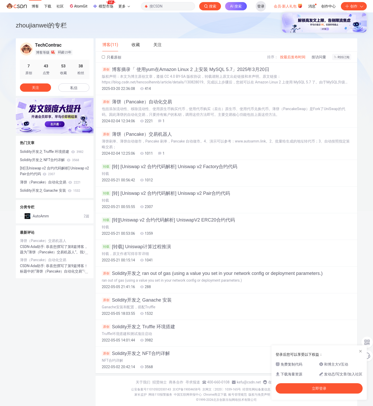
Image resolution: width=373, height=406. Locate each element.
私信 (73, 88)
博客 (35, 6)
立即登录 (319, 388)
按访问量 (319, 57)
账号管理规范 (237, 394)
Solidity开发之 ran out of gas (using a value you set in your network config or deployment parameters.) (212, 273)
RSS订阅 (341, 57)
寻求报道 (192, 382)
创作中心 (328, 6)
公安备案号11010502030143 (151, 389)
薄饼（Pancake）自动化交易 (137, 101)
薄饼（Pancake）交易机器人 (137, 134)
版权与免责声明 (259, 394)
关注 (35, 88)
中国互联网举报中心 (188, 394)
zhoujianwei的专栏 (41, 25)
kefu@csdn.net (249, 382)
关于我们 (143, 382)
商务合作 (176, 382)
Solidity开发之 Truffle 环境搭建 (138, 326)
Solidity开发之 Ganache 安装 (137, 300)
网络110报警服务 (160, 394)
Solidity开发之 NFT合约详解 (136, 353)
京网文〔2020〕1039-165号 (221, 389)
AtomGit (78, 6)
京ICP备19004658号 (187, 389)
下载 (47, 6)
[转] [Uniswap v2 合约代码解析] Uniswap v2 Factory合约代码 (169, 166)
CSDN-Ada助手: (33, 247)
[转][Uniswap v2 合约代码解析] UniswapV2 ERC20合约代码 (168, 220)
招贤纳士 (159, 382)
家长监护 (140, 394)
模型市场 (103, 5)
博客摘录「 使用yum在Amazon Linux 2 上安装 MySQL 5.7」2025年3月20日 (185, 69)
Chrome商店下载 (215, 394)
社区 (60, 6)
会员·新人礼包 (288, 5)
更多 (124, 6)
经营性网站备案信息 (256, 389)
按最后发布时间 (292, 57)
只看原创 (111, 57)
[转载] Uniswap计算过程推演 (136, 246)
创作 (353, 6)
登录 (260, 6)
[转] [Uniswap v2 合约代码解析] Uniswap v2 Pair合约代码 (166, 193)
